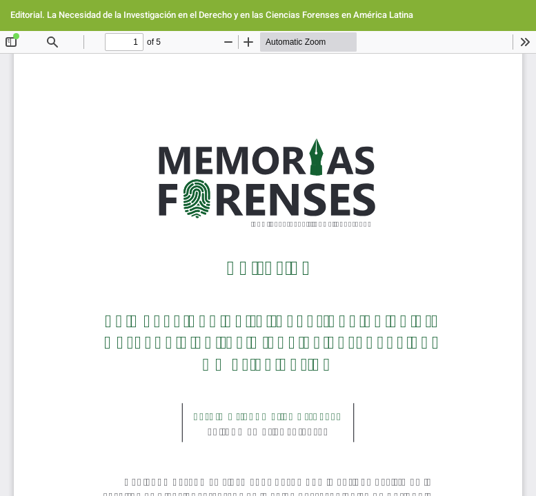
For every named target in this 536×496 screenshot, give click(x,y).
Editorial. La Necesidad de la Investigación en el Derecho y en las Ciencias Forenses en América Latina (211, 14)
